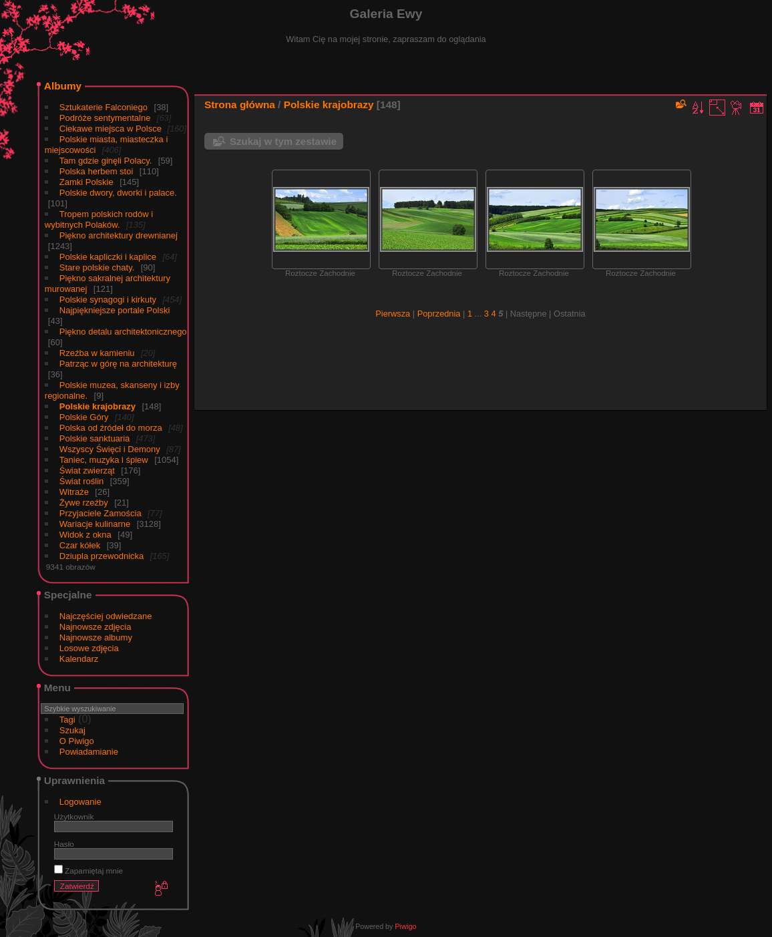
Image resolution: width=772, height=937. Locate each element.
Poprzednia (439, 314)
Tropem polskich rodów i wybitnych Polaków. (99, 219)
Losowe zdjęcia (89, 648)
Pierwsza (392, 314)
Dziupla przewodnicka (101, 556)
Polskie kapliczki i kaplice (107, 257)
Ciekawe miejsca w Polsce (111, 129)
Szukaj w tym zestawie (283, 141)
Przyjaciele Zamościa (100, 513)
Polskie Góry (84, 417)
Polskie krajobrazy (97, 406)
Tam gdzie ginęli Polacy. (105, 161)
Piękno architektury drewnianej (118, 235)
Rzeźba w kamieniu (97, 353)
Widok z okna (85, 535)
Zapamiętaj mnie (88, 870)
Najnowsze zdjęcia (95, 627)
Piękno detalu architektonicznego (123, 332)
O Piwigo (76, 741)
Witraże (74, 492)
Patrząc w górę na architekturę (118, 364)
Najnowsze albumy (95, 637)
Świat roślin (81, 481)
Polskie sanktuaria (94, 438)
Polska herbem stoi (96, 171)
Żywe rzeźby (83, 503)
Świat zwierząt (87, 470)
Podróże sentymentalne (105, 118)
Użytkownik (74, 816)
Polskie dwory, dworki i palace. (118, 193)
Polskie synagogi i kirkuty (107, 300)
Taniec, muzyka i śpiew (103, 460)
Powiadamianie (88, 752)
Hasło (64, 843)
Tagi (67, 720)
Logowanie (80, 802)
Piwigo (405, 926)
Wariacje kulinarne (94, 524)
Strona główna (239, 104)
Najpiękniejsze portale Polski (114, 310)
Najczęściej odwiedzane (105, 616)
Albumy (62, 85)
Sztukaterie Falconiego (103, 107)
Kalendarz (79, 659)
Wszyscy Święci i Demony (109, 449)
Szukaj (72, 730)
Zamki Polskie (86, 182)
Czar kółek (79, 545)
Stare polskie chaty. (96, 267)
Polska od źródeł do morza (110, 428)
